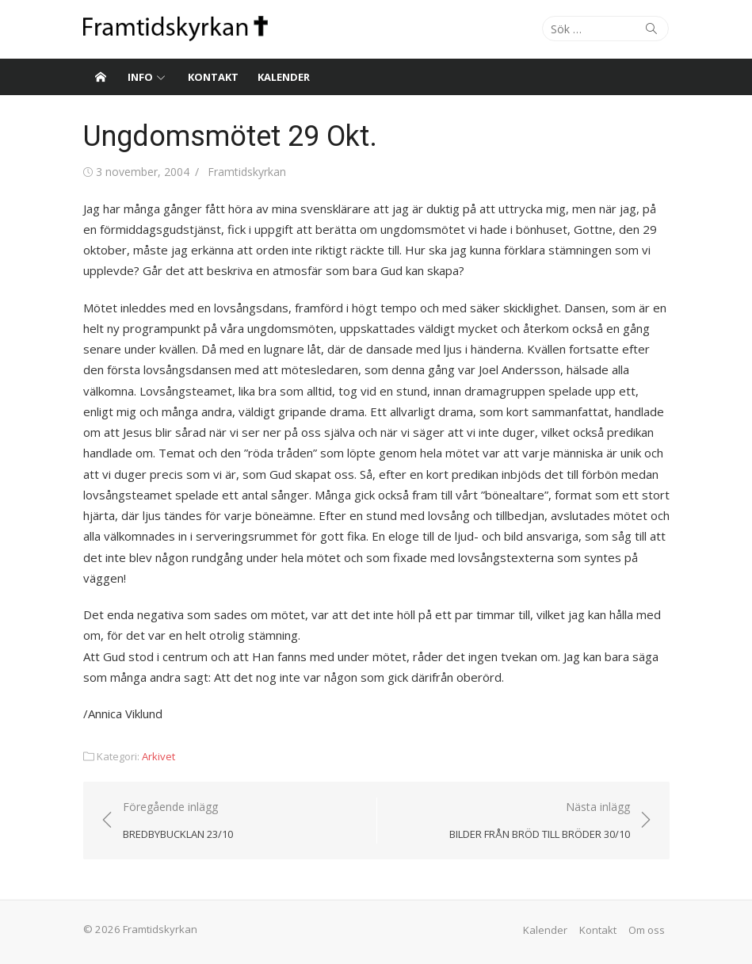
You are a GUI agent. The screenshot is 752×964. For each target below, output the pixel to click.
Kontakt (213, 77)
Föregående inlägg (178, 821)
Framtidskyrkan (247, 171)
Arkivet (158, 756)
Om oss (646, 930)
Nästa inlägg (539, 821)
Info (140, 77)
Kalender (284, 77)
